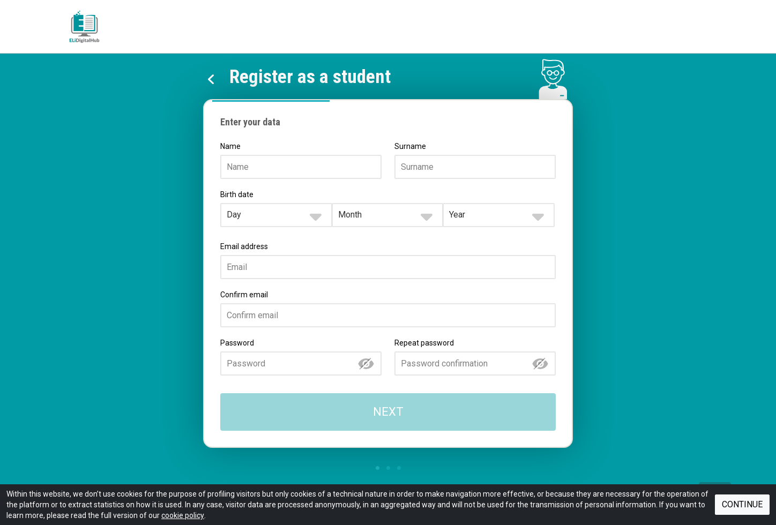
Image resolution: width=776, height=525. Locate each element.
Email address (244, 246)
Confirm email (244, 294)
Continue (742, 504)
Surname (410, 146)
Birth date (236, 194)
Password (237, 343)
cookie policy (182, 515)
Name (230, 146)
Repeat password (424, 343)
